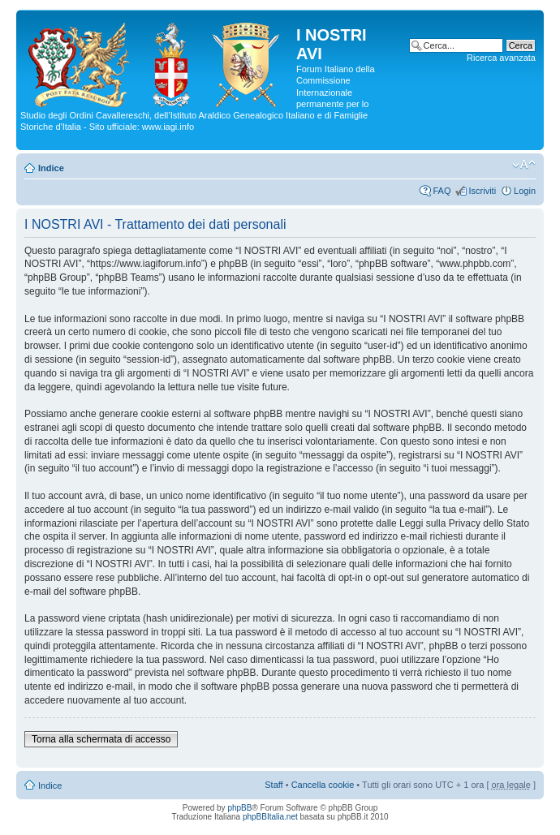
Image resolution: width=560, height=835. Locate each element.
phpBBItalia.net (270, 816)
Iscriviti (482, 191)
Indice (51, 168)
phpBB (239, 807)
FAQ (441, 191)
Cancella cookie (323, 785)
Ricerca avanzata (501, 57)
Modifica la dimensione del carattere (524, 164)
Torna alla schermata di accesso (101, 739)
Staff (273, 785)
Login (525, 191)
